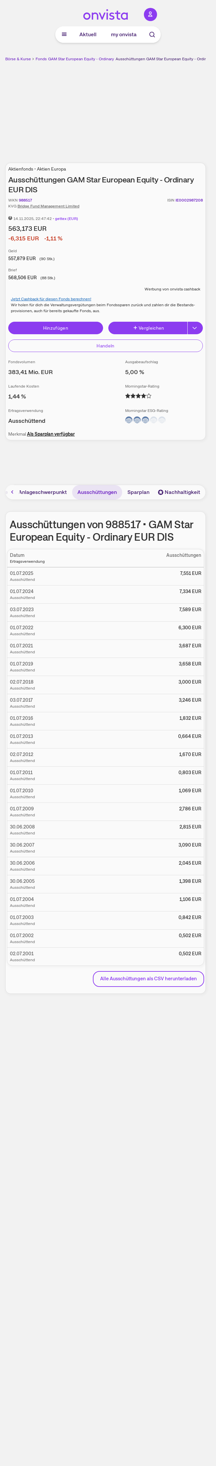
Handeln (105, 346)
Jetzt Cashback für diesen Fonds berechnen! (51, 299)
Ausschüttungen (97, 492)
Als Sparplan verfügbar (51, 434)
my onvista (124, 34)
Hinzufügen (55, 328)
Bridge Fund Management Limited (48, 206)
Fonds (41, 59)
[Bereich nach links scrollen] (12, 492)
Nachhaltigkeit (179, 492)
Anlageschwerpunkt (42, 492)
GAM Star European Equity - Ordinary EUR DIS (89, 59)
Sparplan (138, 492)
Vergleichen (148, 328)
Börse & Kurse (18, 59)
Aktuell (87, 34)
